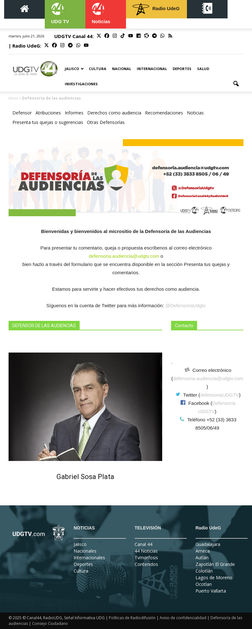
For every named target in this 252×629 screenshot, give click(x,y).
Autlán (202, 557)
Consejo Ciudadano (50, 623)
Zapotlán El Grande (215, 564)
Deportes (182, 68)
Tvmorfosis (146, 557)
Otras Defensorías (106, 122)
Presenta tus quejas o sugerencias (47, 122)
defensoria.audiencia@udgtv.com (208, 378)
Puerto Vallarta (211, 591)
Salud (203, 68)
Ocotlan (204, 584)
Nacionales (85, 551)
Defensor (22, 113)
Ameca (203, 551)
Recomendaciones (164, 113)
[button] (235, 84)
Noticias (195, 113)
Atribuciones (48, 113)
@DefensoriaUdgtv (185, 305)
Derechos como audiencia (114, 113)
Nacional (121, 68)
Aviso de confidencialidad (183, 617)
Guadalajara (208, 544)
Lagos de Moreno (214, 577)
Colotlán (204, 571)
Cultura (97, 68)
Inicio (13, 98)
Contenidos (146, 564)
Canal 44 (143, 544)
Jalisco (74, 68)
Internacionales (89, 557)
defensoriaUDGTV (219, 395)
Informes (74, 113)
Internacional (152, 68)
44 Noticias (146, 551)
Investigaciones (81, 83)
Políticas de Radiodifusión (132, 617)
